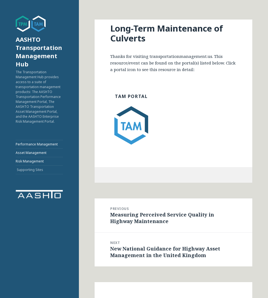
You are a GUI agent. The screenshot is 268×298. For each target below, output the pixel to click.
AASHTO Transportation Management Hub (39, 51)
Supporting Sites (30, 169)
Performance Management (37, 144)
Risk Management (30, 161)
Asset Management (31, 152)
